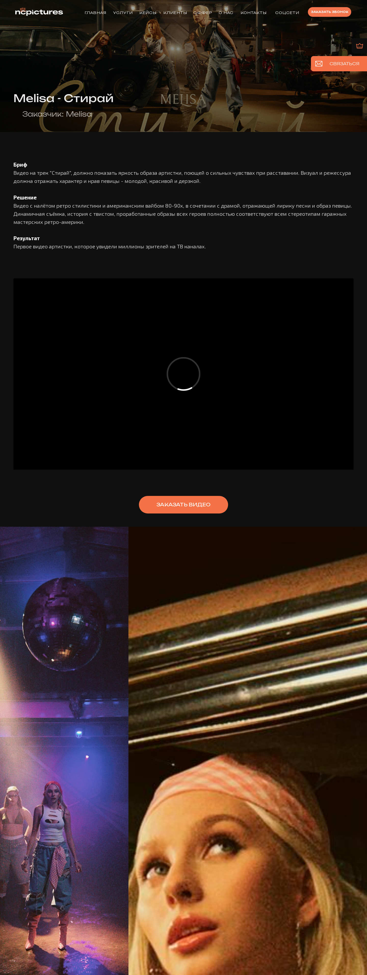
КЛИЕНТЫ (175, 12)
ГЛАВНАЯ (95, 12)
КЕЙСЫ (147, 12)
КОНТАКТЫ (254, 12)
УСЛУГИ (123, 12)
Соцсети (287, 12)
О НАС (226, 12)
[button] (329, 12)
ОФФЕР (202, 12)
